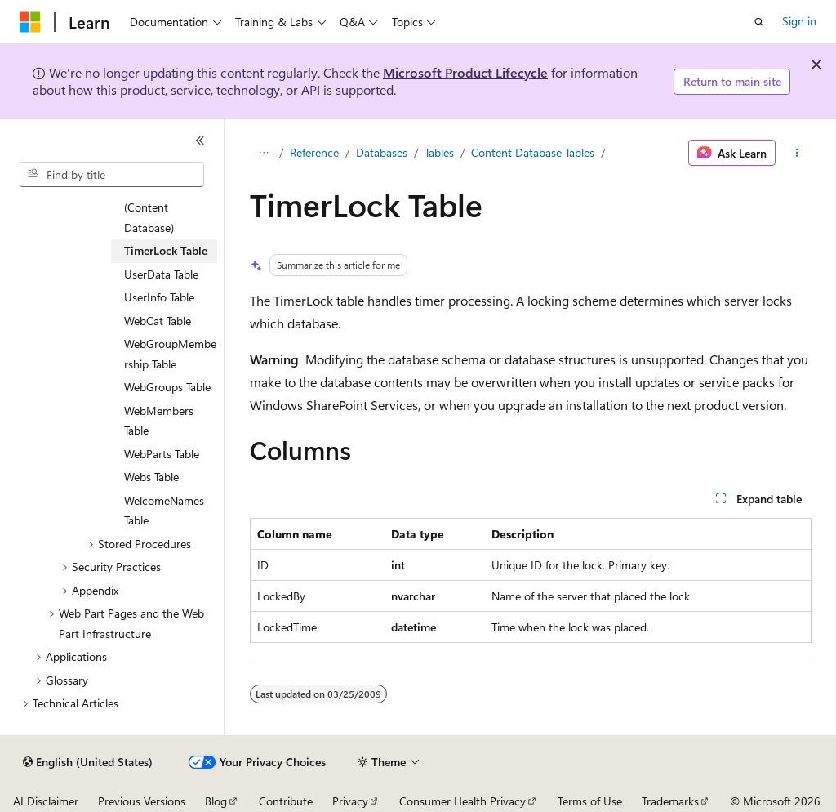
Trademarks (670, 801)
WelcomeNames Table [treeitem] (164, 511)
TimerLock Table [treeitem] (165, 250)
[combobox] (112, 175)
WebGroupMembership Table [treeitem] (170, 354)
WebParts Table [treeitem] (161, 454)
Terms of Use (590, 801)
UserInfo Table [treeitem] (159, 297)
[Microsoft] (30, 22)
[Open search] (759, 22)
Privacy (350, 801)
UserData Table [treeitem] (161, 274)
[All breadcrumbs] (264, 153)
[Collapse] (200, 140)
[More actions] (796, 153)
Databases (381, 152)
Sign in (799, 21)
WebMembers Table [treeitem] (158, 421)
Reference (314, 152)
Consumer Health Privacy (462, 801)
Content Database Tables (532, 152)
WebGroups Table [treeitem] (167, 387)
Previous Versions (141, 801)
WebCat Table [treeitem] (157, 320)
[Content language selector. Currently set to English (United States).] (87, 762)
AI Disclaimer (45, 801)
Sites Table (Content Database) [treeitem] (150, 207)
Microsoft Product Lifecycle (465, 72)
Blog (216, 801)
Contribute (286, 801)
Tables (439, 152)
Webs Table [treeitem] (151, 476)
